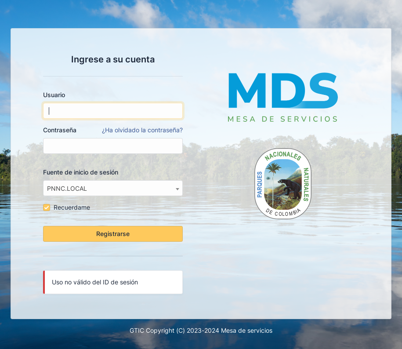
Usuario (54, 94)
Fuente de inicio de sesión (80, 172)
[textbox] (112, 188)
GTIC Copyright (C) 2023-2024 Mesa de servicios (201, 330)
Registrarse (113, 233)
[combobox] (113, 188)
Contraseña (113, 130)
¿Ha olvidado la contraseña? (142, 130)
